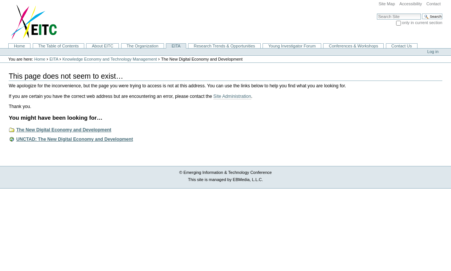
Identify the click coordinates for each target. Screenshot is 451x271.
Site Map (386, 4)
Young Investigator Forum (292, 46)
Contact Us (401, 46)
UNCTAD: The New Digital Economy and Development (74, 139)
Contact (433, 4)
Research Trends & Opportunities (224, 46)
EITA (176, 46)
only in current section (422, 22)
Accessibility (410, 4)
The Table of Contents (58, 46)
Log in (433, 51)
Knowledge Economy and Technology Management (109, 59)
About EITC (102, 46)
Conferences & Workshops (353, 46)
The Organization (142, 46)
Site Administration (232, 96)
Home (19, 46)
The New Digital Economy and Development (63, 129)
